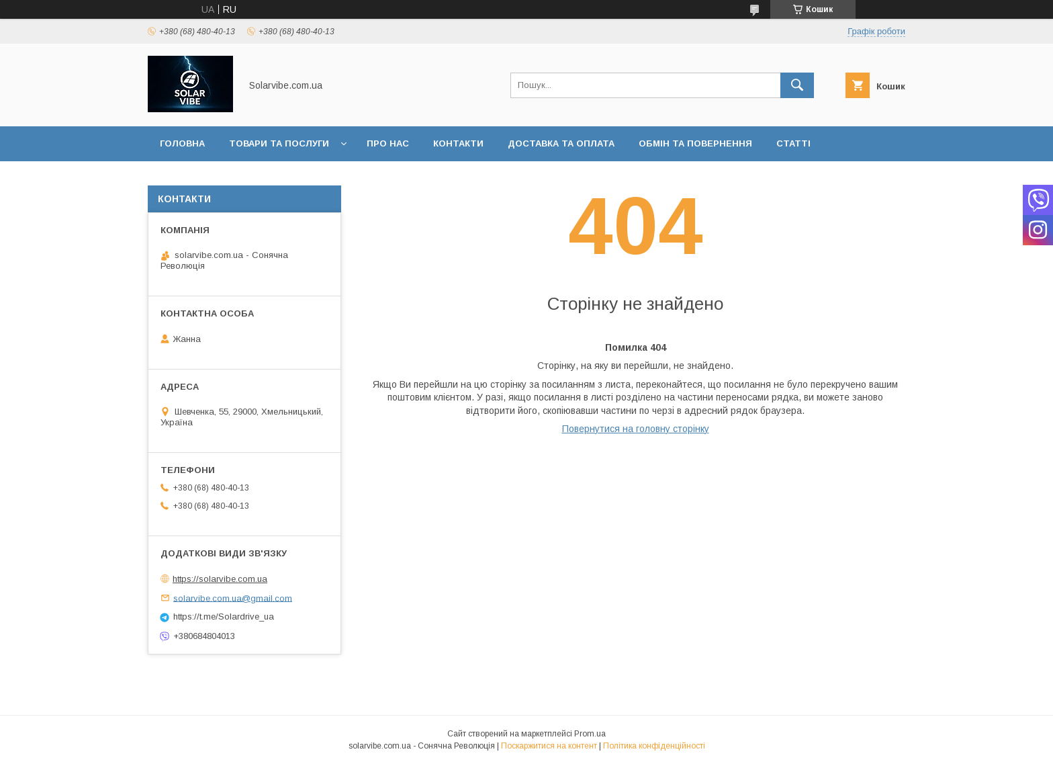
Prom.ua (590, 733)
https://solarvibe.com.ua (220, 579)
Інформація (190, 178)
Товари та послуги (279, 143)
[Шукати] (797, 85)
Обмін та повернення (695, 143)
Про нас (388, 143)
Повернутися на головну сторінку (635, 428)
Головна (182, 143)
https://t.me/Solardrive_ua (223, 616)
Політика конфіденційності (654, 746)
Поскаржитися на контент (549, 746)
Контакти (458, 143)
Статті (793, 143)
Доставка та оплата (561, 143)
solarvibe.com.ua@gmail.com (232, 598)
